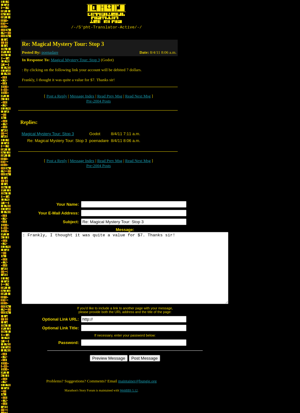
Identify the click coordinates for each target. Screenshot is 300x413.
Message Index (82, 97)
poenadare (50, 53)
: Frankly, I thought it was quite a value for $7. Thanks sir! (137, 276)
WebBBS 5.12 (129, 405)
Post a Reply (56, 97)
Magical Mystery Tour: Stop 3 (75, 60)
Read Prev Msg (109, 97)
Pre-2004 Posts (98, 102)
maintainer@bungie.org (137, 396)
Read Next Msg (138, 97)
